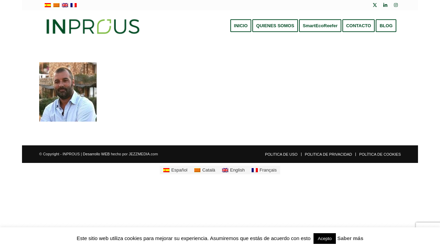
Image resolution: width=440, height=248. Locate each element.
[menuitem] (241, 26)
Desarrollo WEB (96, 154)
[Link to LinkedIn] (385, 5)
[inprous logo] (93, 26)
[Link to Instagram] (395, 5)
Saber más (350, 238)
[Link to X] (375, 5)
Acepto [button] (324, 238)
